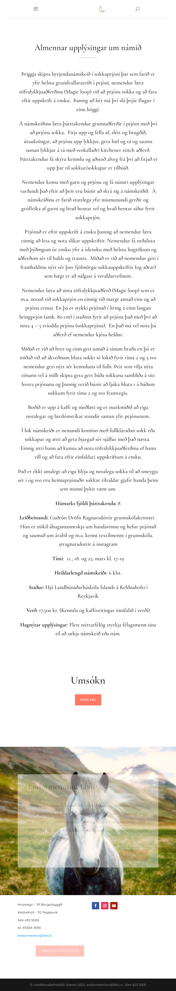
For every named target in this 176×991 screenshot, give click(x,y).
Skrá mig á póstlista (60, 951)
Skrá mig (88, 700)
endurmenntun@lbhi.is (35, 936)
